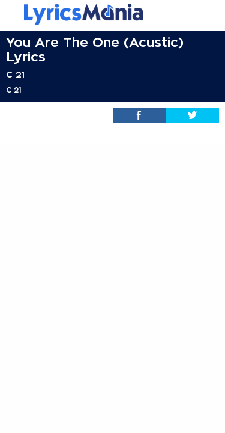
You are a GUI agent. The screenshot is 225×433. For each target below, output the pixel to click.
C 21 (15, 74)
